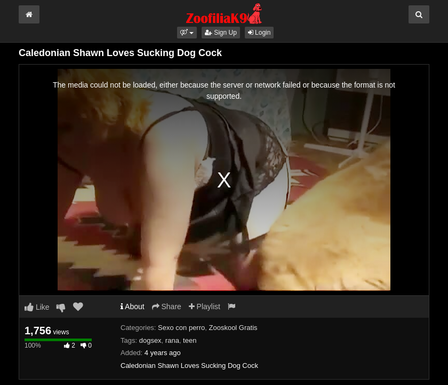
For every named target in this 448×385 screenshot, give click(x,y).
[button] (187, 32)
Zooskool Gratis (233, 328)
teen (189, 340)
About (133, 306)
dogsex (150, 340)
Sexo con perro (181, 328)
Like (37, 307)
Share (166, 306)
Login (259, 32)
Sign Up (221, 32)
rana (172, 340)
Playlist (204, 306)
